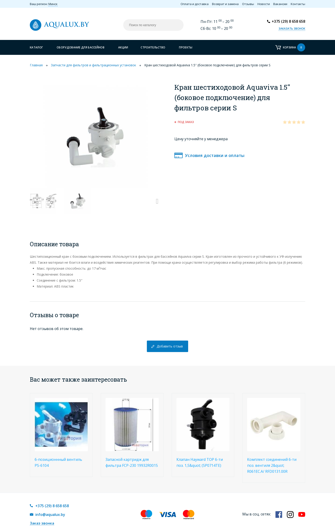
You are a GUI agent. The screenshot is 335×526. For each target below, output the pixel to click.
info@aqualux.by (50, 514)
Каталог (36, 47)
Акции (123, 47)
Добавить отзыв (170, 346)
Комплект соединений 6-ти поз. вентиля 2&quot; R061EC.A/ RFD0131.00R (271, 465)
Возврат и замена (225, 4)
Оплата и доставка (195, 4)
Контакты (298, 4)
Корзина (294, 47)
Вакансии (280, 4)
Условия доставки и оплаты (214, 155)
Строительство (153, 47)
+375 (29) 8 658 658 (288, 21)
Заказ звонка (42, 523)
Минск (53, 4)
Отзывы (248, 4)
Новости (263, 4)
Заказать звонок (292, 29)
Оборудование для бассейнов (80, 47)
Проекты (185, 47)
